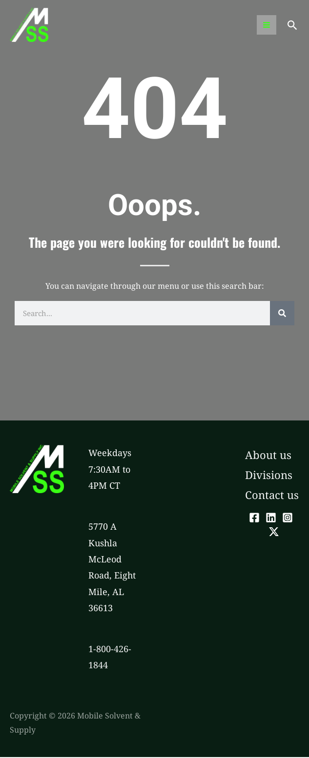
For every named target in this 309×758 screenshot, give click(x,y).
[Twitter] (273, 532)
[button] (292, 25)
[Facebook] (254, 518)
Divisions (268, 475)
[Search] (282, 314)
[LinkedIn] (271, 518)
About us (268, 455)
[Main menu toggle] (266, 25)
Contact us (272, 495)
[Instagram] (287, 518)
